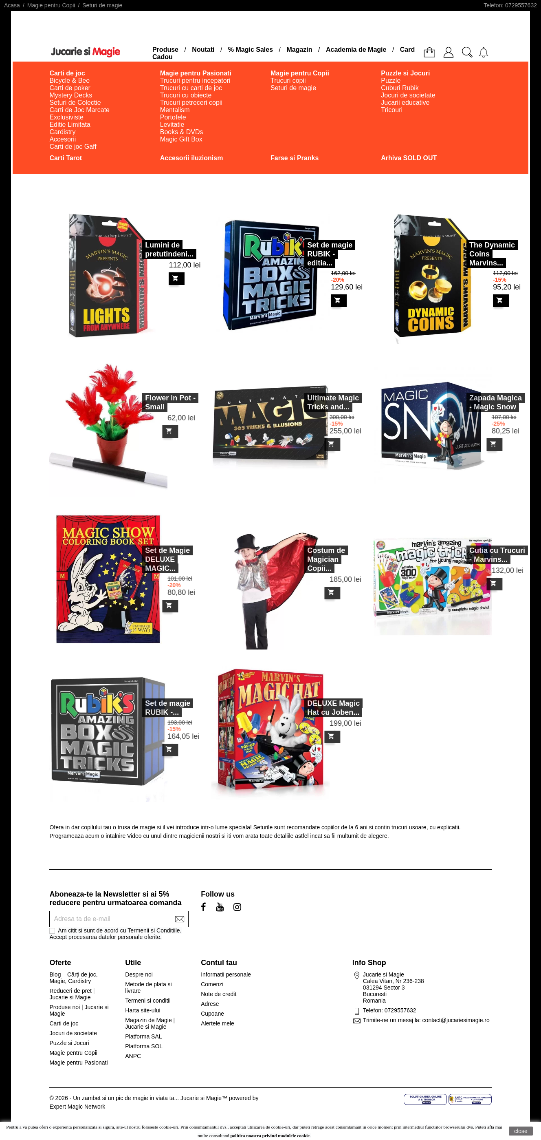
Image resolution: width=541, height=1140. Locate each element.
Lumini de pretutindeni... (169, 249)
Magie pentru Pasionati (78, 1062)
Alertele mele (217, 1023)
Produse (165, 49)
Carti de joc (63, 1023)
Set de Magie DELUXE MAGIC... (151, 559)
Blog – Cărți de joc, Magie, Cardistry (73, 977)
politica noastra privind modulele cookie (270, 1135)
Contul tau (219, 963)
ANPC (133, 1056)
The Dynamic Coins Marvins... (492, 254)
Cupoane (212, 1013)
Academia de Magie (356, 49)
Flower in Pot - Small (154, 402)
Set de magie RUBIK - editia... (329, 254)
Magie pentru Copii (73, 1052)
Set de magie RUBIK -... (151, 707)
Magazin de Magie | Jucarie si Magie (150, 1023)
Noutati (203, 49)
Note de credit (218, 994)
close (521, 1131)
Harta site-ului (142, 1010)
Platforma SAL (143, 1036)
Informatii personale (226, 974)
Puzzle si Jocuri (69, 1043)
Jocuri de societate (73, 1033)
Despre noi (139, 974)
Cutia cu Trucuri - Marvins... (481, 554)
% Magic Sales (250, 49)
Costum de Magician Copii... (310, 559)
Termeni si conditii (147, 1000)
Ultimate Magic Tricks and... (317, 402)
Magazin (299, 49)
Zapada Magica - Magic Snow (479, 402)
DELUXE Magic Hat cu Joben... (317, 707)
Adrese (210, 1004)
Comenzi (212, 984)
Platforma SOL (144, 1046)
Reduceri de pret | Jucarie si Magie (72, 994)
